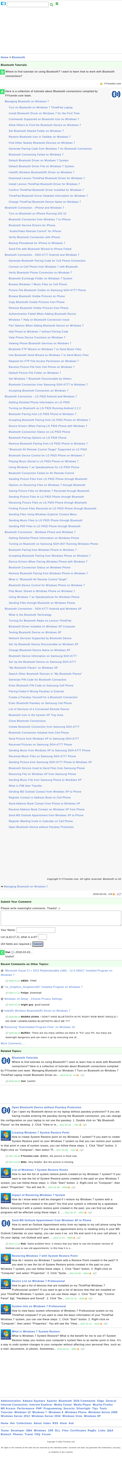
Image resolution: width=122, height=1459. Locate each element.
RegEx (92, 1433)
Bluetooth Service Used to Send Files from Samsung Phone (47, 768)
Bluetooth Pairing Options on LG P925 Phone (38, 437)
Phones (18, 1437)
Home (4, 57)
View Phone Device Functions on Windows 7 (37, 337)
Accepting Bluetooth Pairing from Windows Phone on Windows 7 (50, 555)
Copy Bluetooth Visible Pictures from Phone (37, 302)
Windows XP (92, 1419)
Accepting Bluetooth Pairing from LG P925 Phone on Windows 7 (50, 420)
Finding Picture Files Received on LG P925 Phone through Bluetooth (52, 508)
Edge (100, 1404)
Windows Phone (76, 1415)
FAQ (37, 1437)
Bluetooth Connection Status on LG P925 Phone (39, 432)
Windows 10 (22, 1415)
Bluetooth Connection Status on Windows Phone (40, 567)
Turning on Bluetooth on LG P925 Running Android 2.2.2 (45, 408)
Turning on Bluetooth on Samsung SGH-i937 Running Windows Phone (53, 544)
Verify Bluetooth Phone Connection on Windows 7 (40, 272)
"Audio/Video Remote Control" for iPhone (35, 231)
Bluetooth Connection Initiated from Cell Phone (39, 732)
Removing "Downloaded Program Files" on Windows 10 (39, 1030)
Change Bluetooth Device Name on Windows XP (39, 650)
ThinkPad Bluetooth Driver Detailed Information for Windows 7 (48, 195)
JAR (50, 1433)
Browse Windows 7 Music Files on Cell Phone (38, 284)
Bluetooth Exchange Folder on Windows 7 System (40, 278)
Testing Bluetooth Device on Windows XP (35, 632)
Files (65, 1433)
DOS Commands (84, 1404)
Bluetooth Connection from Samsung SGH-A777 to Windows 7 (48, 384)
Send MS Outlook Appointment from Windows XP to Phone (46, 815)
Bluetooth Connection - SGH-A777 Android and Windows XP (43, 608)
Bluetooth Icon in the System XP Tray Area (36, 715)
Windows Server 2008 (102, 1415)
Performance (25, 1411)
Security (69, 1411)
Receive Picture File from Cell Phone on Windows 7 (42, 367)
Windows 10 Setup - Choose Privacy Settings (33, 1002)
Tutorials (7, 1415)
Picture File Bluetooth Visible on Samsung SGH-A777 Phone (47, 290)
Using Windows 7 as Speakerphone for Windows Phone (44, 597)
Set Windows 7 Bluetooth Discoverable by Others (40, 378)
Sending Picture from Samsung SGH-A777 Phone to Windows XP (50, 762)
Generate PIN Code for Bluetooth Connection (37, 679)
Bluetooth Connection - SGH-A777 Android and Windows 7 (42, 255)
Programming (53, 1411)
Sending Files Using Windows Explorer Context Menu (43, 514)
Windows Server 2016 (46, 1419)
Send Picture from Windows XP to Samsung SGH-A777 (44, 738)
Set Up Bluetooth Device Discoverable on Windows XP (43, 644)
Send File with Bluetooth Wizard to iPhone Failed (40, 249)
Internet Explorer (41, 1407)
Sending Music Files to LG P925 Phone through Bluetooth (45, 520)
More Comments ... (13, 1046)
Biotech (6, 1437)
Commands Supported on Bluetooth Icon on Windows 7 (44, 119)
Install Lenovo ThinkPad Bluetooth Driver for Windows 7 (44, 184)
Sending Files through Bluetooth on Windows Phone (42, 603)
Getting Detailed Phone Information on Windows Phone (44, 538)
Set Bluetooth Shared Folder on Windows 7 (36, 131)
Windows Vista (72, 1419)
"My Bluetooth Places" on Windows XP (33, 667)
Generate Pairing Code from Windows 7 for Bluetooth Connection (50, 148)
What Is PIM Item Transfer (25, 785)
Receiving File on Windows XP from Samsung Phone (42, 774)
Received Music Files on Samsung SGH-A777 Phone (42, 756)
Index (47, 1426)
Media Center (63, 1407)
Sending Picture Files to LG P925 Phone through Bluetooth (46, 496)
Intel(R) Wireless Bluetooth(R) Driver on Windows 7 (42, 172)
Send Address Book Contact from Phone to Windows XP (44, 803)
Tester (5, 1433)
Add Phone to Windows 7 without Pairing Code (38, 331)
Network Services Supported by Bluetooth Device (40, 638)
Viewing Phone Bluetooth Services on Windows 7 (40, 343)
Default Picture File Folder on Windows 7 (35, 373)
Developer (17, 1433)
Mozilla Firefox (103, 1407)
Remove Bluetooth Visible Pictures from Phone (38, 308)
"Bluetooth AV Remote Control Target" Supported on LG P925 (48, 449)
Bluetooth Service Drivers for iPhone (32, 225)
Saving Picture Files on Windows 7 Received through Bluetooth (49, 491)
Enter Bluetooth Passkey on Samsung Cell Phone (40, 703)
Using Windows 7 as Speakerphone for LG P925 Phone (44, 467)
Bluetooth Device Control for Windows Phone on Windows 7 (47, 585)
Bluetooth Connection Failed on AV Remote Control (41, 473)
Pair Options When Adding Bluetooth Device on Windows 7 (46, 325)
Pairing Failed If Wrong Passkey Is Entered (36, 691)
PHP (39, 1411)
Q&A (110, 1433)
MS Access (8, 1411)
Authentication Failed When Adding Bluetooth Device (42, 314)
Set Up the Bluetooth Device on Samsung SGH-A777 (42, 662)
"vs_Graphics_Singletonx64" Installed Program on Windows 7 (43, 990)
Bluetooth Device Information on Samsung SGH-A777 (43, 656)
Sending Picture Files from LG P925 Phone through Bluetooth (48, 479)
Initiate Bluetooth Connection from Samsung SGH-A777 (44, 726)
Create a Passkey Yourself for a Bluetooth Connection (43, 697)
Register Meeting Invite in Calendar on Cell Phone (41, 821)
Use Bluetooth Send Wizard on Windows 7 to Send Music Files (49, 355)
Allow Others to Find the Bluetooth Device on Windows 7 (45, 125)
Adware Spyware (34, 1404)
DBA (29, 1433)
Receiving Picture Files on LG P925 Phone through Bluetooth (48, 502)
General (111, 1404)
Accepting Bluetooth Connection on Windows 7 (38, 390)
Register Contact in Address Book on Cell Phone (40, 797)
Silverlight (83, 1411)
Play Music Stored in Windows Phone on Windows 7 (42, 591)
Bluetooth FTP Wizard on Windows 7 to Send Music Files (45, 349)
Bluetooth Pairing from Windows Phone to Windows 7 (43, 550)
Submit (37, 947)
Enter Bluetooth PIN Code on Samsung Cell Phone (41, 685)
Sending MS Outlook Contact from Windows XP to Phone (45, 791)
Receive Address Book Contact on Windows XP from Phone (47, 809)
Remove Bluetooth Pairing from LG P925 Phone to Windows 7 (48, 443)
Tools (103, 1411)
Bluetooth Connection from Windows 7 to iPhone (40, 219)
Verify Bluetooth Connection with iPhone (34, 237)
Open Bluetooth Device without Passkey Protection (41, 827)
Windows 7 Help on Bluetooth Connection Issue (39, 319)
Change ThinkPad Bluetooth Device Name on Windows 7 (45, 202)
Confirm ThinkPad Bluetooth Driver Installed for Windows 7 (46, 190)
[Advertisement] (61, 31)
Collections (24, 1426)
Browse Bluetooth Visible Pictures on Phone (37, 296)
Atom (63, 1426)
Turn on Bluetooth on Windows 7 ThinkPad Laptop (41, 107)
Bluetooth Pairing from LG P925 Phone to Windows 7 (42, 414)
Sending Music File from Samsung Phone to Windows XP (45, 780)
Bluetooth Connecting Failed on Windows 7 (36, 154)
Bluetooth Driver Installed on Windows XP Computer (42, 626)
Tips (95, 1411)
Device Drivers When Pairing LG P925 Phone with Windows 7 (48, 426)
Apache (52, 1404)
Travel (29, 1437)
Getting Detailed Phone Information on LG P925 (39, 402)
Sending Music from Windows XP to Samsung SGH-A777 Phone (49, 750)
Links (102, 1433)
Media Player (82, 1407)
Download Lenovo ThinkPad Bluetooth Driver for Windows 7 (47, 178)
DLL (57, 1433)
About (38, 1426)
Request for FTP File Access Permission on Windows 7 (44, 361)
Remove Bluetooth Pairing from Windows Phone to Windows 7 (48, 573)
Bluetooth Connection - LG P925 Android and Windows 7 (41, 396)
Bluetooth (18, 57)
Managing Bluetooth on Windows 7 (27, 101)
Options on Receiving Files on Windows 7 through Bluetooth (47, 485)
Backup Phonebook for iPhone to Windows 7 (37, 243)
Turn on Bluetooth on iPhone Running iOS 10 (37, 213)
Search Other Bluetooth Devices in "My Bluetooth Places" (45, 673)
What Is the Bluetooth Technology (30, 614)
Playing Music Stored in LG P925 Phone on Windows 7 (44, 461)
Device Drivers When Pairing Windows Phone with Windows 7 (48, 561)
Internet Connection (14, 1407)
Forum (46, 1437)
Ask (71, 1426)
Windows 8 (56, 1415)
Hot (12, 1426)
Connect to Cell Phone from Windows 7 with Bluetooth (43, 266)
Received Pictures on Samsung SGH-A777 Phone (40, 744)
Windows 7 (39, 1415)
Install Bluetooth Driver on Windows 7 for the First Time (44, 113)
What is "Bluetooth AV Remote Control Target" (38, 579)
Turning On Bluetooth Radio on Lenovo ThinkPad (40, 620)
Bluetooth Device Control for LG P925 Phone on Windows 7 (47, 455)
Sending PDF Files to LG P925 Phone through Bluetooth (45, 526)
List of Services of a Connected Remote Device (39, 709)
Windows (40, 1433)
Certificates (78, 1433)
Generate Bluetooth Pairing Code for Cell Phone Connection (47, 260)
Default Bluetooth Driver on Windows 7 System (39, 160)
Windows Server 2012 (15, 1419)
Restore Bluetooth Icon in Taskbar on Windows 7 (40, 136)
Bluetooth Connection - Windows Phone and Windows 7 (40, 532)
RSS (55, 1426)
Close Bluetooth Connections (27, 721)
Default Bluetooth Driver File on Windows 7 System (41, 166)
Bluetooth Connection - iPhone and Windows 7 (34, 207)
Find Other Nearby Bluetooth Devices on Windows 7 (42, 143)
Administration (11, 1404)
